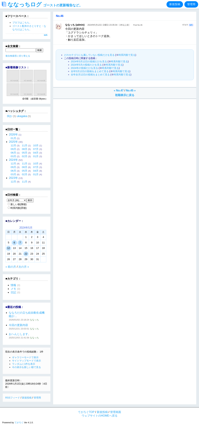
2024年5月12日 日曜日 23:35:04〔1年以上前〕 (109, 25)
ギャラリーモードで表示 (25, 357)
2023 (13, 177)
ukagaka (22, 116)
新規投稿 (174, 4)
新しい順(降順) (17, 204)
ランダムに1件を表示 (23, 364)
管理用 (191, 4)
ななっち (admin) (74, 24)
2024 (13, 159)
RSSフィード (12, 397)
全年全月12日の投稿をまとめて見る (90, 74)
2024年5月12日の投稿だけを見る (89, 61)
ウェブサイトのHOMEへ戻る (99, 415)
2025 (13, 141)
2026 (13, 134)
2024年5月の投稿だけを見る (86, 64)
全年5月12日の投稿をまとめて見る (90, 71)
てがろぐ (18, 422)
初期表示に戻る (124, 95)
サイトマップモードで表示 (26, 360)
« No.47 (119, 90)
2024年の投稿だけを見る (84, 68)
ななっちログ (42, 4)
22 (26, 253)
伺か (9, 116)
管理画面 (115, 412)
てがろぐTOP (86, 412)
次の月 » (23, 266)
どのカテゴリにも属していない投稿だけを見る (89, 55)
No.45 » (131, 90)
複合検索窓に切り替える (18, 56)
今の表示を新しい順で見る (26, 367)
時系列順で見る (127, 55)
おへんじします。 (20, 334)
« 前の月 (11, 266)
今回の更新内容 (18, 325)
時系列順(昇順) (17, 208)
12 (8, 248)
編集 (191, 25)
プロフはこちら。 (22, 22)
